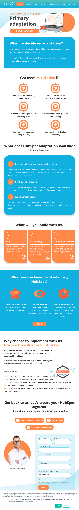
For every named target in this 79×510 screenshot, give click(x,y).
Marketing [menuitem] (43, 4)
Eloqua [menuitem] (36, 4)
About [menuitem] (63, 4)
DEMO (20, 4)
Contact (69, 4)
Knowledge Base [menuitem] (54, 4)
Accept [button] (58, 505)
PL (74, 4)
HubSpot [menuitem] (29, 4)
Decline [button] (66, 505)
